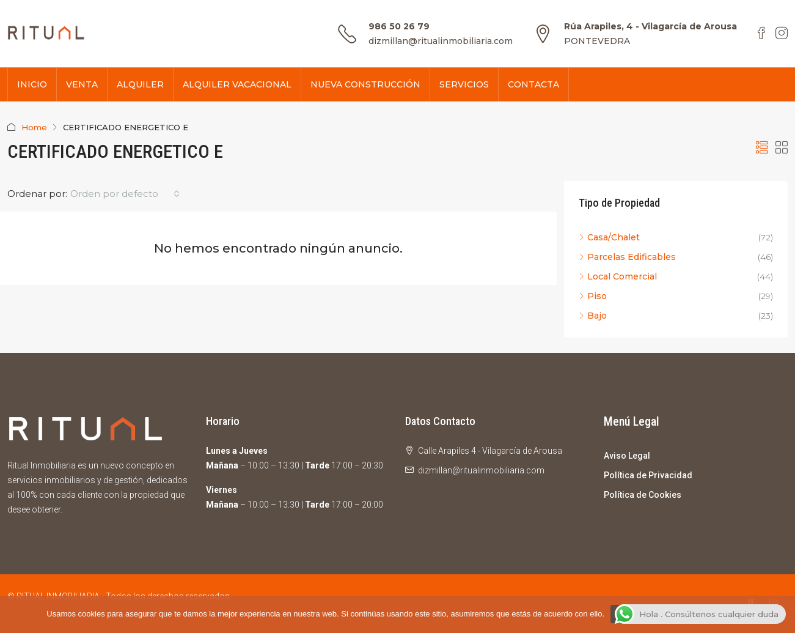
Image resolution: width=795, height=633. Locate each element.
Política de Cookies (642, 495)
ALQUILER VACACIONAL (237, 84)
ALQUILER (140, 84)
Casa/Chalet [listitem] (609, 237)
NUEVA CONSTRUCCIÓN (365, 84)
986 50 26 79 (399, 26)
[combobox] (124, 194)
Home (34, 127)
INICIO (32, 84)
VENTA (82, 84)
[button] (762, 148)
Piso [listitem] (593, 296)
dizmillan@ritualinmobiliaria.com (440, 40)
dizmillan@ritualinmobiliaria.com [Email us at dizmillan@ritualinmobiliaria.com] (481, 470)
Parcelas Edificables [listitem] (627, 256)
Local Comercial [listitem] (618, 276)
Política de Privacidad (648, 475)
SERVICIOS (464, 84)
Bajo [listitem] (593, 315)
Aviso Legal (627, 456)
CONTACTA (533, 84)
